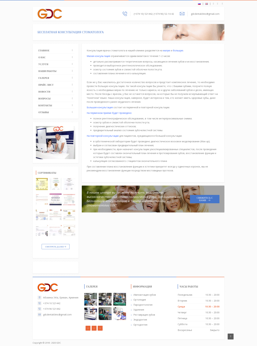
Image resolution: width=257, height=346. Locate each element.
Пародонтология (142, 304)
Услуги (43, 64)
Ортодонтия (140, 324)
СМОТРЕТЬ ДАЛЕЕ (55, 246)
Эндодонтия (140, 319)
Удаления (138, 309)
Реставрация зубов (144, 314)
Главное (43, 50)
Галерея (43, 78)
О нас (42, 57)
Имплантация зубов (144, 294)
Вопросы (44, 98)
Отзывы (43, 112)
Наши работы (47, 71)
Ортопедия (139, 299)
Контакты (45, 105)
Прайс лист (46, 84)
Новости (44, 91)
